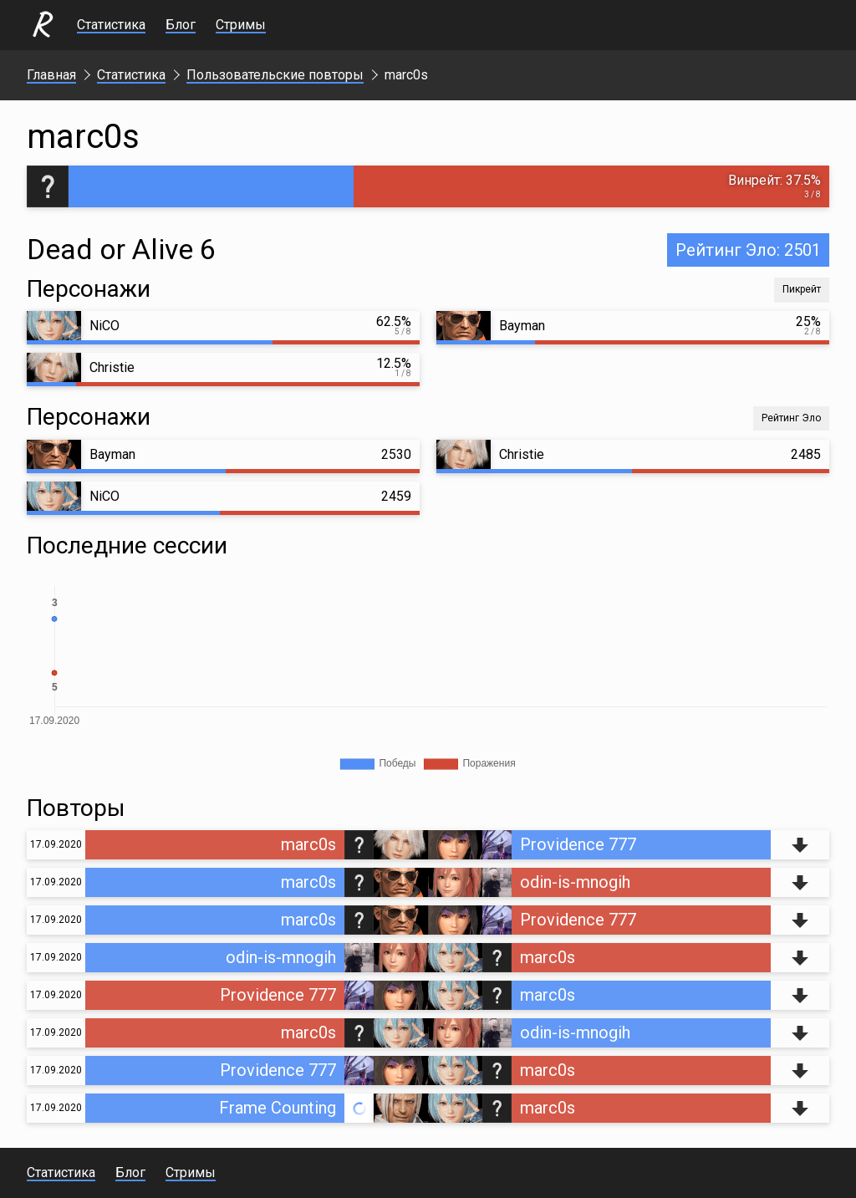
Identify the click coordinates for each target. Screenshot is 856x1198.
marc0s (308, 844)
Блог (181, 25)
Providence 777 (578, 844)
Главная (51, 75)
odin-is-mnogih (575, 882)
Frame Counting (277, 1108)
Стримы (241, 25)
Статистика (111, 25)
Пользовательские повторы (275, 75)
